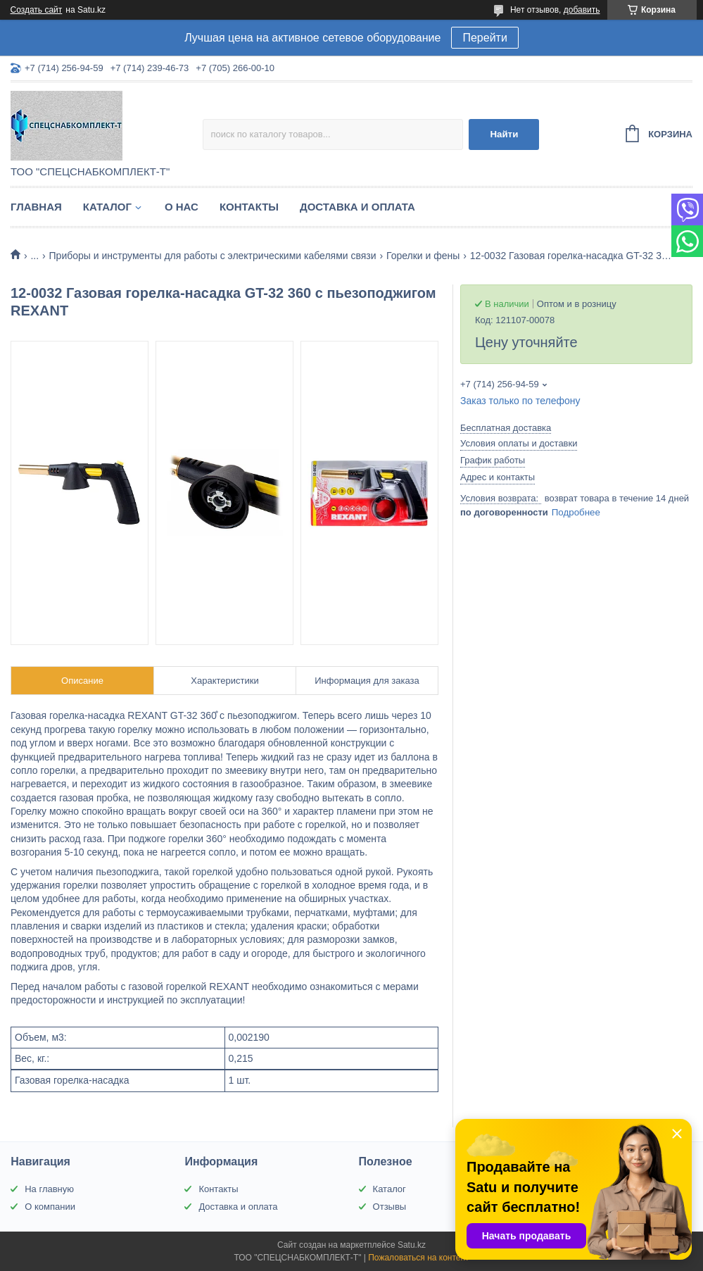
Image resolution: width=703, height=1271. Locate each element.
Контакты (249, 206)
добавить (582, 10)
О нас (181, 206)
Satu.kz (412, 1245)
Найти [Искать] (504, 134)
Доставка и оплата (357, 206)
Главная (36, 206)
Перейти (484, 38)
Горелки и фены (423, 255)
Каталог (107, 206)
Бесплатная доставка (505, 427)
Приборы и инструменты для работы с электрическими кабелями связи (212, 255)
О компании (50, 1206)
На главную (49, 1189)
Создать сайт (37, 10)
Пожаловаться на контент (418, 1258)
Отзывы (390, 1206)
